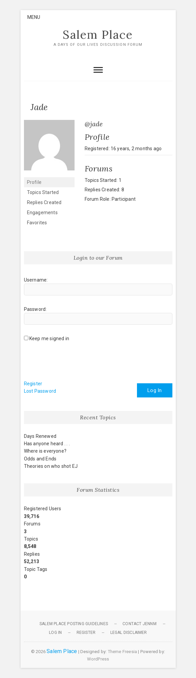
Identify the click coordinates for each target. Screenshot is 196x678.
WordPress (98, 658)
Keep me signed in (49, 338)
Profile (34, 182)
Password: (35, 309)
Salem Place (98, 35)
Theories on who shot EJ (51, 466)
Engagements (42, 212)
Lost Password (40, 391)
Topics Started (43, 192)
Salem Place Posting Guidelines (73, 623)
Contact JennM (139, 623)
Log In (154, 390)
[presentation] (75, 363)
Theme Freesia (122, 651)
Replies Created (44, 202)
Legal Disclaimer (128, 632)
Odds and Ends (40, 458)
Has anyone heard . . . (47, 443)
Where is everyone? (45, 451)
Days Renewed (40, 436)
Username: (36, 280)
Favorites (37, 222)
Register (33, 383)
